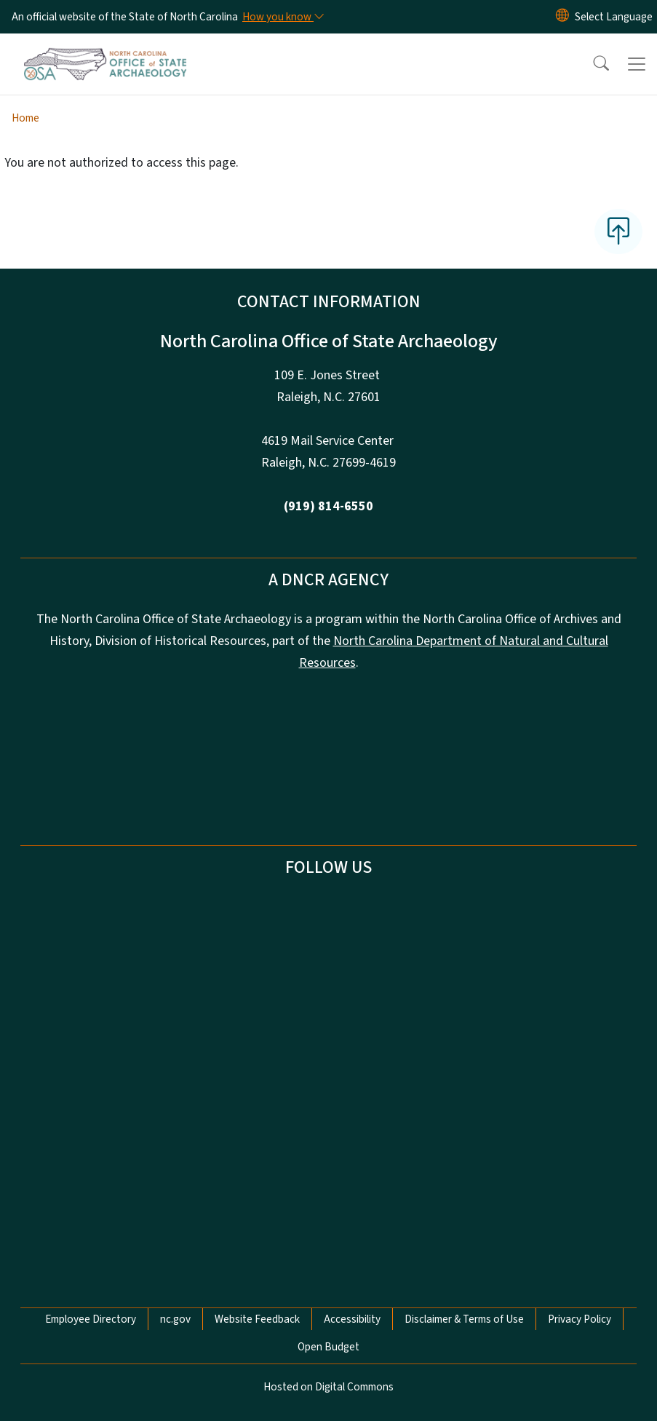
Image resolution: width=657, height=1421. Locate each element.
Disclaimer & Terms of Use (464, 1319)
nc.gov (175, 1319)
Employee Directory (90, 1319)
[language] (614, 17)
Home (25, 118)
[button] (591, 64)
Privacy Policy (579, 1319)
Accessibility (352, 1319)
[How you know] (282, 17)
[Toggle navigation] (636, 64)
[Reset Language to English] (562, 17)
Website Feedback (257, 1319)
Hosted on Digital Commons (328, 1387)
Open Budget (328, 1347)
